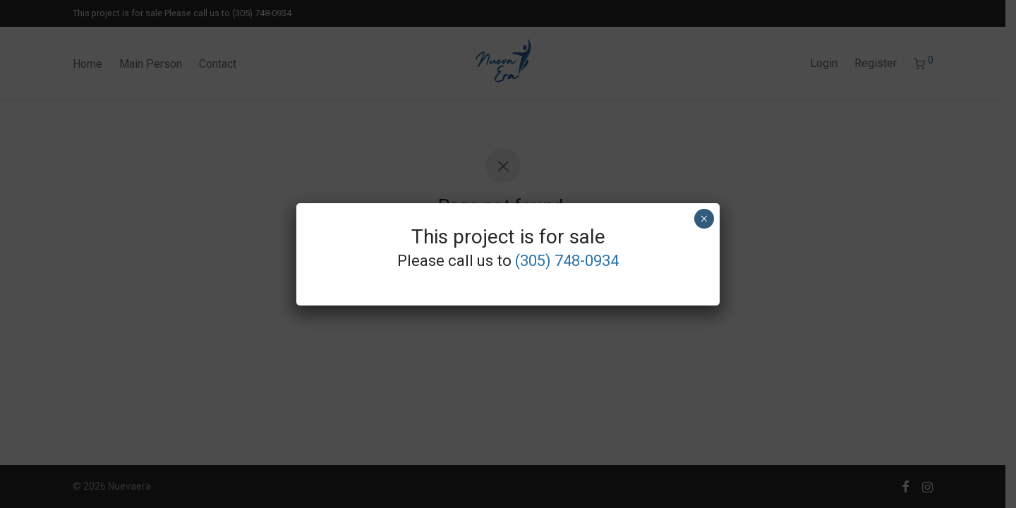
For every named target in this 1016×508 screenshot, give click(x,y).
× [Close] (704, 218)
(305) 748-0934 (567, 261)
